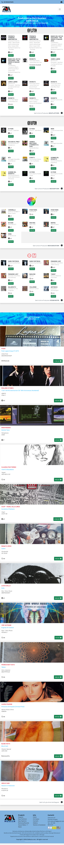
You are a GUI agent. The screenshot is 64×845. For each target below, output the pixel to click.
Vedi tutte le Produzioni (48, 113)
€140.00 (58, 361)
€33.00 (32, 154)
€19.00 (58, 440)
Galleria (35, 823)
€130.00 (58, 519)
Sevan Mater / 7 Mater (23, 826)
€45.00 (11, 55)
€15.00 (53, 296)
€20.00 (32, 109)
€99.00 (58, 716)
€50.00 (58, 479)
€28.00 (11, 107)
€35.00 (54, 270)
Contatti (35, 821)
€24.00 (11, 219)
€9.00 (31, 294)
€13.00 (11, 296)
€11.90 (59, 637)
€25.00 (32, 67)
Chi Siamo (36, 819)
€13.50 (32, 281)
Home (35, 817)
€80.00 (58, 677)
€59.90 (32, 94)
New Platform (22, 819)
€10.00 (32, 217)
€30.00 (32, 136)
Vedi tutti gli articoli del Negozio (51, 802)
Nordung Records (23, 823)
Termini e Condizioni (39, 825)
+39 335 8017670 (7, 2)
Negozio (20, 817)
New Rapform (22, 821)
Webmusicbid (35, 841)
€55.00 (54, 92)
